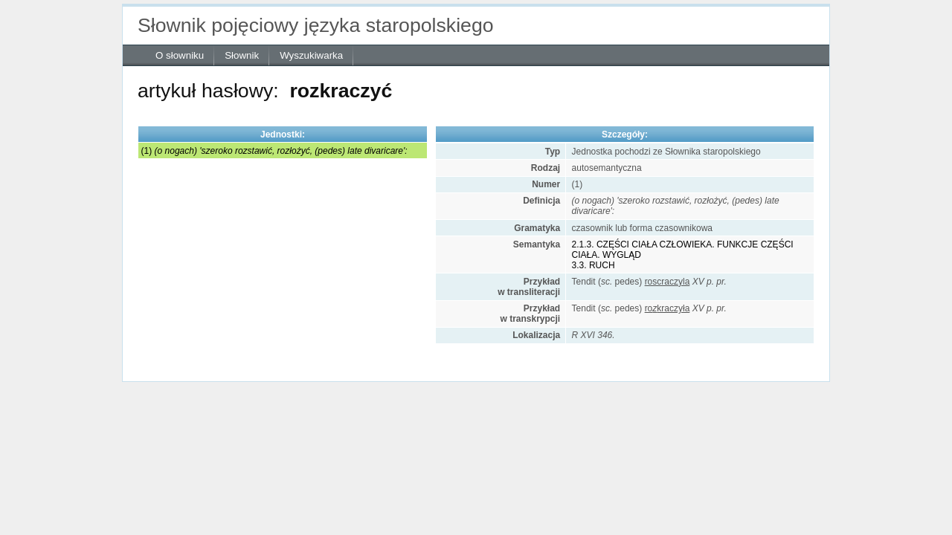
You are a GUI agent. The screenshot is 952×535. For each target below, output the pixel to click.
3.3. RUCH (593, 265)
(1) (274, 151)
